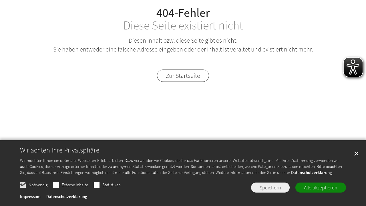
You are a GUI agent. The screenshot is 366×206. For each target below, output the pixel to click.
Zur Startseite (183, 76)
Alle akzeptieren (320, 194)
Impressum (30, 203)
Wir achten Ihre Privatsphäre (60, 156)
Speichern (270, 194)
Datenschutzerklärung (311, 179)
